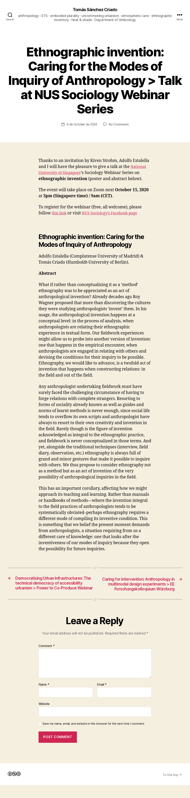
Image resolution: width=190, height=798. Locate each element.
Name (44, 697)
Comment (47, 659)
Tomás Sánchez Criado (95, 9)
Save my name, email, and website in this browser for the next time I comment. (93, 736)
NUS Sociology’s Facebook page (113, 213)
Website (44, 717)
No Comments (119, 124)
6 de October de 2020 (82, 124)
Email (102, 697)
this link (60, 213)
